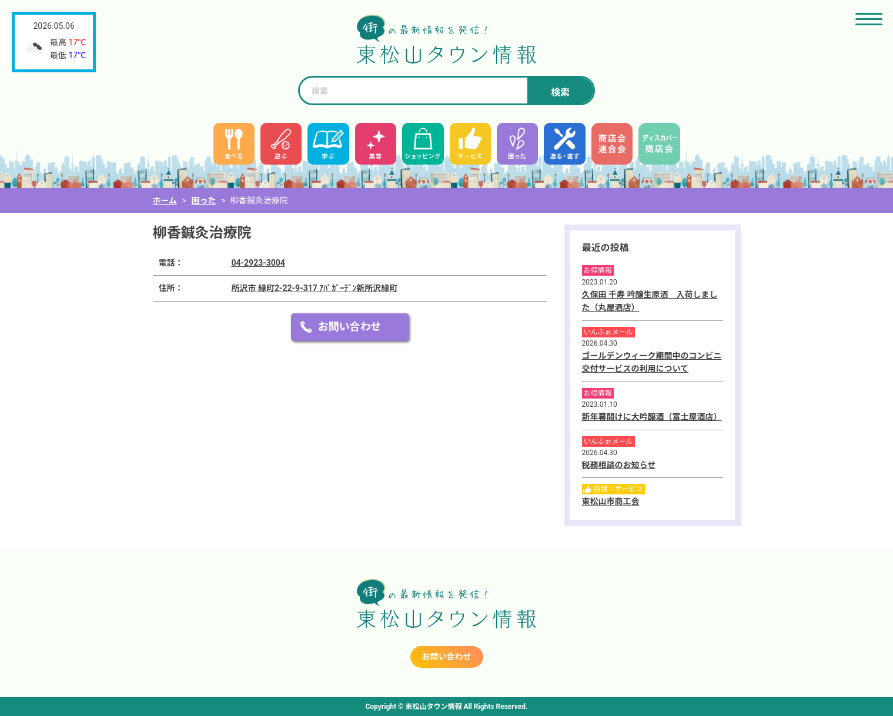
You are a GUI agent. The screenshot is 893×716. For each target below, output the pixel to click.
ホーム (165, 200)
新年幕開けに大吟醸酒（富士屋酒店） (652, 416)
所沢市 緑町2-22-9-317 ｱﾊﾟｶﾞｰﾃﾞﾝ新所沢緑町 (315, 288)
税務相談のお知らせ (619, 465)
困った (203, 200)
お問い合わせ (350, 326)
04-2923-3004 (258, 262)
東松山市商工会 (611, 501)
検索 (560, 92)
